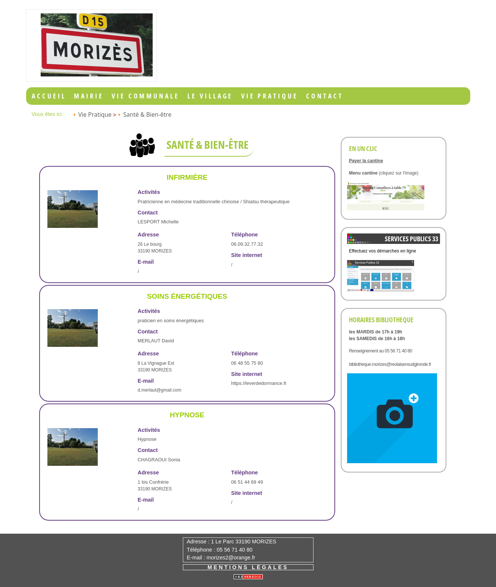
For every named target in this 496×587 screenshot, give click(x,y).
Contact (324, 96)
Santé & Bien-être (147, 114)
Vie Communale (146, 96)
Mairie (88, 96)
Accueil (49, 96)
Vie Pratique (269, 96)
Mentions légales (248, 567)
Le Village (210, 96)
